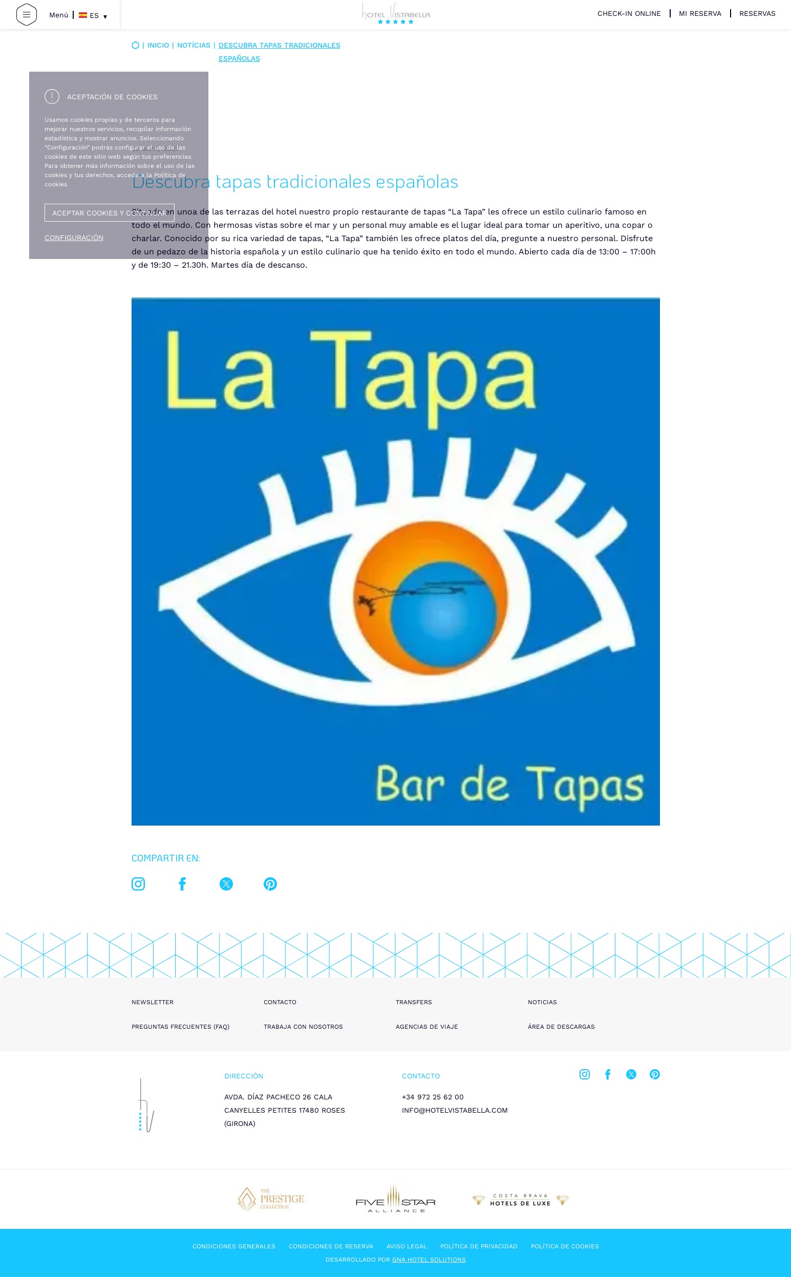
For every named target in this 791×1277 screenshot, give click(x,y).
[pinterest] (270, 886)
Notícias (193, 45)
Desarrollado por (396, 1259)
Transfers (414, 1002)
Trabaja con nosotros (303, 1026)
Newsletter (153, 1002)
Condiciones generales (234, 1246)
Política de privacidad (479, 1246)
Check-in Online (629, 13)
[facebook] (182, 886)
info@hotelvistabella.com (455, 1110)
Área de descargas (561, 1026)
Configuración (74, 237)
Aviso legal (407, 1246)
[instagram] (138, 886)
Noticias (542, 1002)
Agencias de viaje (427, 1026)
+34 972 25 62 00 (433, 1097)
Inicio (158, 45)
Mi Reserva (700, 13)
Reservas (757, 13)
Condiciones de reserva (331, 1246)
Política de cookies (565, 1246)
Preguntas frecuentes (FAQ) (180, 1026)
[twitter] (226, 886)
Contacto (280, 1002)
